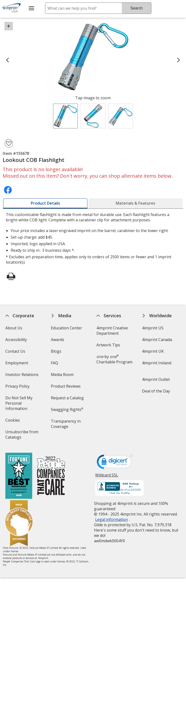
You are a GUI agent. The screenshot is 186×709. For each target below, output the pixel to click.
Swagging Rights (67, 409)
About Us (13, 328)
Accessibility (16, 339)
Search (136, 8)
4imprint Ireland (156, 363)
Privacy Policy (18, 388)
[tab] (45, 203)
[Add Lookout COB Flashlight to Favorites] (9, 143)
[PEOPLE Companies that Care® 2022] (51, 476)
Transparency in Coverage (66, 425)
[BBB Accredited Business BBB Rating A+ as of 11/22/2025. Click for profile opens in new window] (119, 488)
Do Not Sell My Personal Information (23, 404)
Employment (16, 363)
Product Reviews (66, 386)
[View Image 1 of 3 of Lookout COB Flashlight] (65, 116)
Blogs (56, 351)
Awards (57, 339)
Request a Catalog (67, 397)
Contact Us (15, 351)
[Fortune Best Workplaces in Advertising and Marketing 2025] (18, 476)
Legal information (111, 519)
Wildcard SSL (106, 476)
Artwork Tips (108, 345)
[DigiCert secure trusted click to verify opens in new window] (114, 463)
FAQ (54, 363)
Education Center (66, 328)
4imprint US (152, 328)
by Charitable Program (114, 359)
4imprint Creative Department (112, 330)
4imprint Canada (157, 339)
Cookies (13, 421)
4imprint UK (153, 351)
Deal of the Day (156, 391)
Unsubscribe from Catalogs (21, 436)
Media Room (62, 374)
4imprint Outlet (156, 379)
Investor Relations (22, 376)
